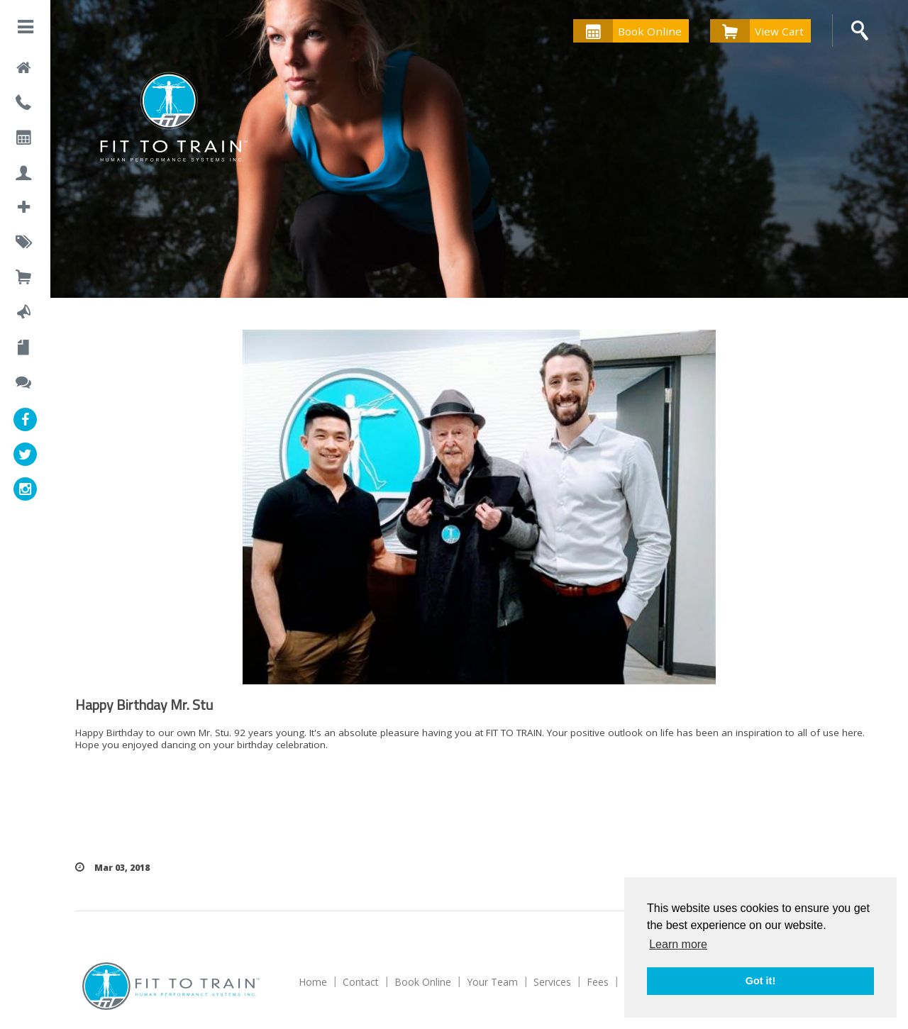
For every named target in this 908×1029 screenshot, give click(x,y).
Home (313, 982)
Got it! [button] (760, 980)
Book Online (627, 31)
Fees (598, 982)
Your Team (492, 982)
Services (552, 982)
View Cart (757, 31)
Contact (361, 982)
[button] (25, 29)
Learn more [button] (678, 944)
